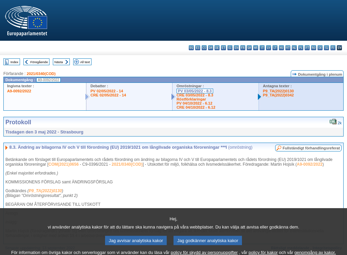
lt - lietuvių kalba (275, 47)
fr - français (242, 47)
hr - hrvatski (255, 47)
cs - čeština (204, 47)
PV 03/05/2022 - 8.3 (195, 91)
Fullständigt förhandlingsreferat (311, 148)
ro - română (313, 47)
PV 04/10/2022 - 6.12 (194, 103)
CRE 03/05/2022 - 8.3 (195, 95)
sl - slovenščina (326, 47)
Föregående (39, 62)
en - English (236, 47)
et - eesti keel (223, 47)
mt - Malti (287, 47)
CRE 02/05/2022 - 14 (108, 95)
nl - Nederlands (294, 47)
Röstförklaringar (191, 99)
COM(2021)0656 (63, 164)
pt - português (307, 47)
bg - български (191, 47)
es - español (197, 47)
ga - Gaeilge (249, 47)
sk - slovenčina (320, 47)
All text (85, 62)
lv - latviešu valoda (268, 47)
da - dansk (210, 47)
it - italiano (262, 47)
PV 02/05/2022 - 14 (106, 91)
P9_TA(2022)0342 (278, 95)
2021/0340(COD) (41, 74)
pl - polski (300, 47)
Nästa (59, 62)
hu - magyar (281, 47)
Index (14, 62)
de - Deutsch (217, 47)
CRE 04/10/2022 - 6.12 (196, 107)
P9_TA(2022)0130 (278, 91)
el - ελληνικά (229, 47)
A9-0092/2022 (19, 91)
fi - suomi (332, 47)
